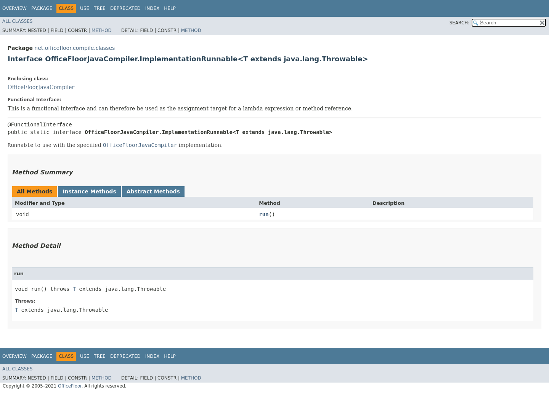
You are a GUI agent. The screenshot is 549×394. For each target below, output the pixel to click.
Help (170, 8)
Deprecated (125, 8)
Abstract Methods (153, 191)
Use (84, 8)
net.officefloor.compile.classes (74, 48)
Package (41, 8)
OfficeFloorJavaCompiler (41, 87)
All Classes (17, 21)
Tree (100, 8)
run (263, 214)
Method (102, 30)
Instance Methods (89, 191)
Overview (14, 8)
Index (152, 8)
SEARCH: (459, 23)
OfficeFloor (70, 386)
